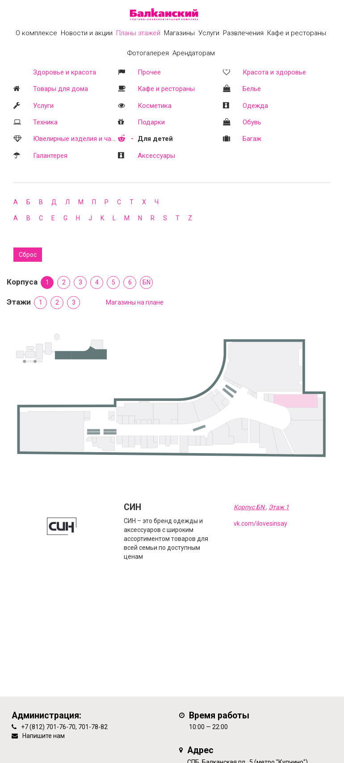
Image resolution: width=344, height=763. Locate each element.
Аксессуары (156, 156)
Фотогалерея (148, 53)
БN (147, 282)
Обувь (252, 122)
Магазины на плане (135, 302)
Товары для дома (60, 89)
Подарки (151, 122)
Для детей (155, 139)
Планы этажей (138, 33)
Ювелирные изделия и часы (76, 139)
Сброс (28, 254)
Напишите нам (43, 735)
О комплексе (36, 33)
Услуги (43, 106)
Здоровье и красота (64, 72)
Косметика (155, 106)
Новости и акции (87, 33)
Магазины (179, 33)
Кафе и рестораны (166, 89)
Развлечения (243, 33)
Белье (252, 89)
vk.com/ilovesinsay (260, 523)
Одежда (255, 106)
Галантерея (50, 156)
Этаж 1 (278, 507)
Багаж (252, 139)
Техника (45, 122)
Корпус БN (250, 507)
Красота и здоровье (274, 72)
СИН (132, 507)
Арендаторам (193, 53)
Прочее (149, 72)
